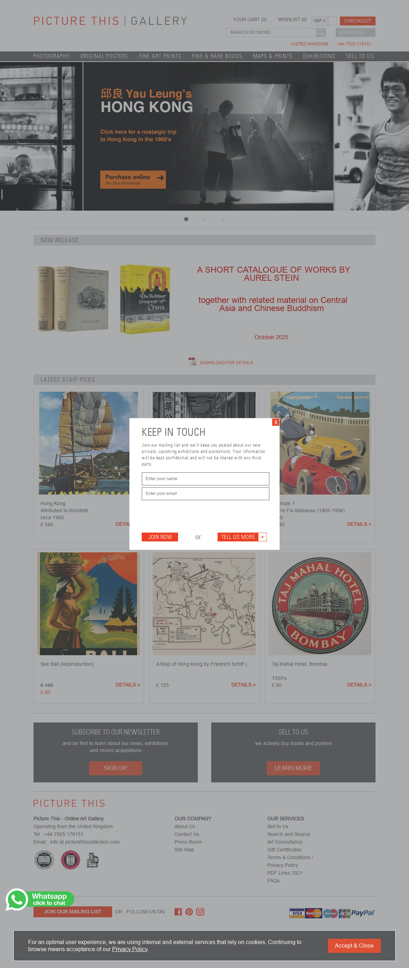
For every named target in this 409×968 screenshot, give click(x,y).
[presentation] (195, 515)
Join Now (160, 537)
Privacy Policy (129, 949)
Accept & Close (354, 946)
